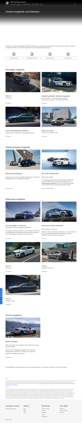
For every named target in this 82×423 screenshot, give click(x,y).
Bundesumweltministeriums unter (46, 383)
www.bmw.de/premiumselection (49, 183)
